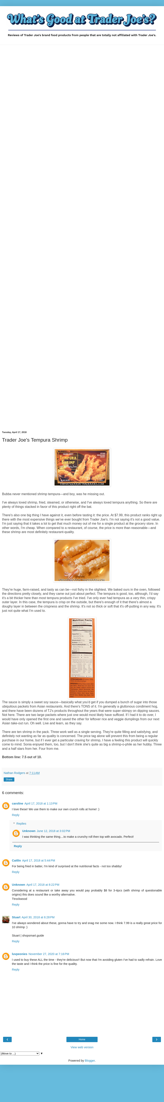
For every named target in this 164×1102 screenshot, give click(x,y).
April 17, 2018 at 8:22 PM (42, 884)
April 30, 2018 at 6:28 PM (38, 917)
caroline (17, 803)
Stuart (16, 917)
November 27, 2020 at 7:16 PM (48, 954)
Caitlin (16, 860)
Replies (21, 823)
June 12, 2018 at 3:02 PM (53, 831)
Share (9, 779)
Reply (15, 815)
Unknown (28, 831)
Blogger (90, 1060)
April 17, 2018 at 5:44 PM (38, 860)
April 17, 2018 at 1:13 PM (40, 803)
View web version (82, 1047)
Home (82, 1039)
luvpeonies (19, 954)
